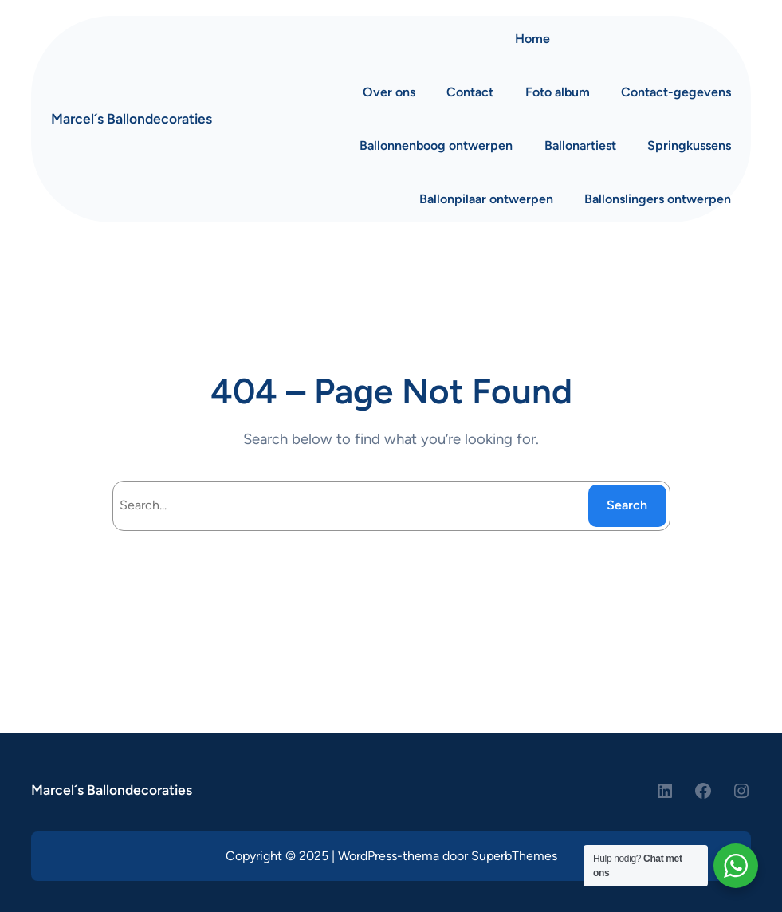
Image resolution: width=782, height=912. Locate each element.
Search (627, 505)
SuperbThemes (514, 855)
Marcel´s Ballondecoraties (131, 118)
